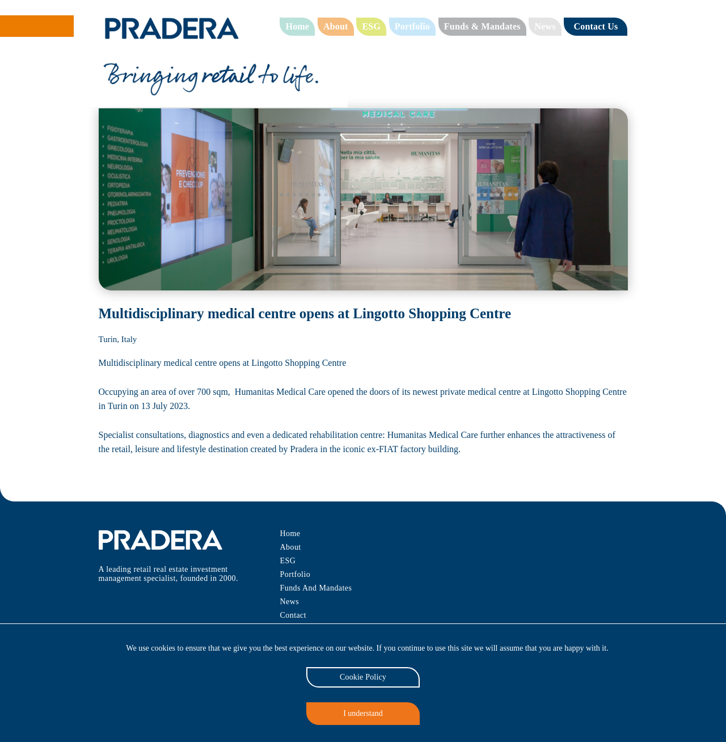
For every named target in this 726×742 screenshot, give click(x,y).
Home (297, 26)
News (543, 26)
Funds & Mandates (481, 26)
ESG (370, 26)
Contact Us (595, 26)
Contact (293, 615)
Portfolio (411, 26)
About (336, 26)
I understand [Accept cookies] (363, 713)
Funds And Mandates (317, 588)
